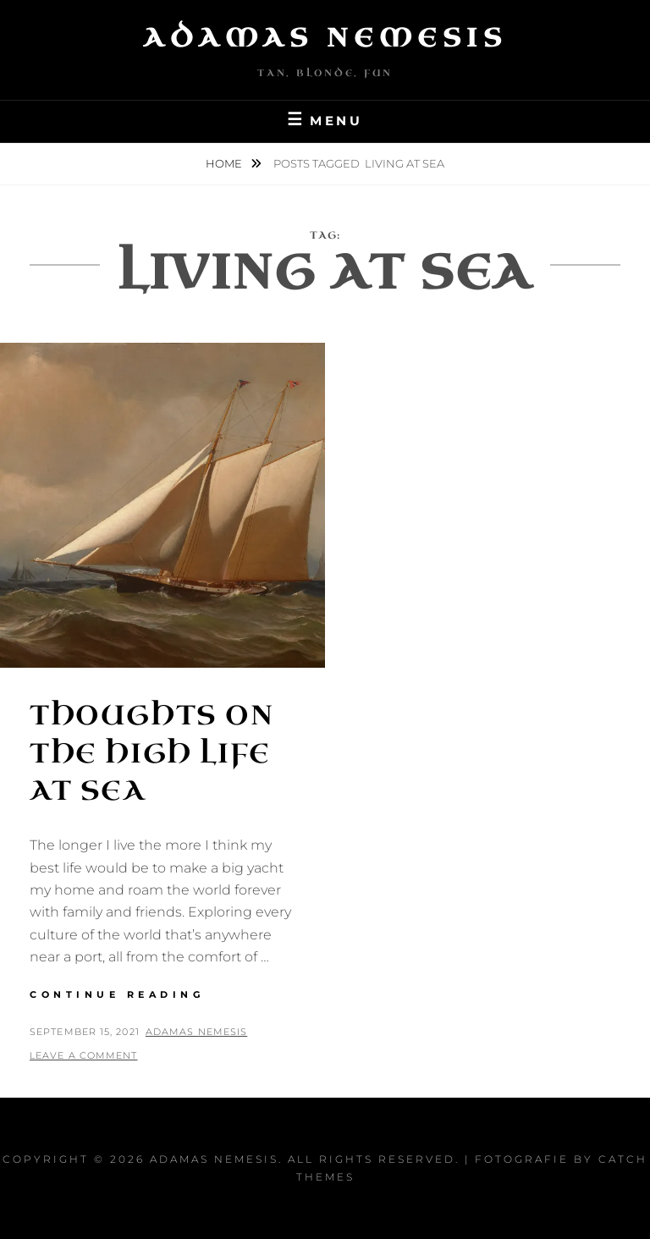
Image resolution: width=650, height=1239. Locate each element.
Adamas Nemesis (325, 38)
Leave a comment (84, 1055)
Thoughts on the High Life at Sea (152, 753)
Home (225, 163)
